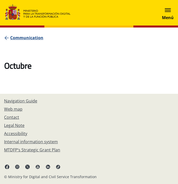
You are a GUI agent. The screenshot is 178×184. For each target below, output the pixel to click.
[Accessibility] (15, 133)
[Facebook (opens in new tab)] (7, 167)
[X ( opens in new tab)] (27, 167)
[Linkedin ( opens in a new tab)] (48, 167)
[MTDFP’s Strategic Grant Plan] (32, 150)
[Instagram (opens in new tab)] (17, 167)
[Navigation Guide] (20, 101)
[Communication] (26, 38)
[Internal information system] (31, 142)
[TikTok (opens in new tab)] (58, 167)
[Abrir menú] (168, 13)
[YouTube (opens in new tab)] (38, 167)
